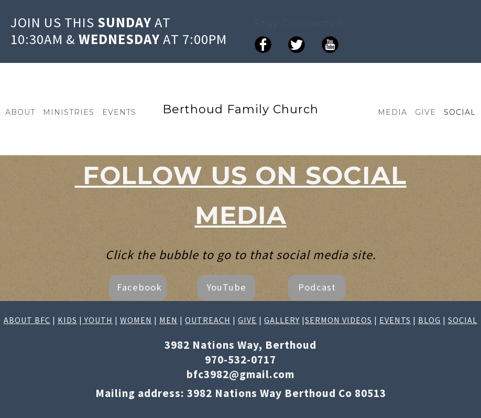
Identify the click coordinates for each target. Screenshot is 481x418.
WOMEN (136, 320)
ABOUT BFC (27, 320)
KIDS (67, 320)
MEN (168, 320)
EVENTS (119, 112)
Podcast (317, 287)
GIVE (425, 112)
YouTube (226, 287)
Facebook (139, 287)
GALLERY (282, 320)
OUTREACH (208, 320)
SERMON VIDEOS (338, 320)
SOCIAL (460, 112)
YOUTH (97, 320)
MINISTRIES (68, 112)
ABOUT (20, 112)
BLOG (429, 320)
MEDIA (392, 112)
